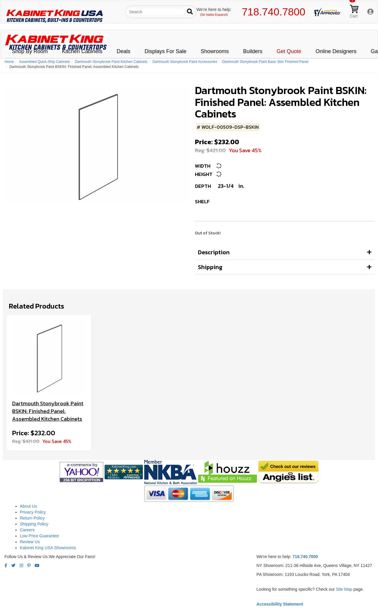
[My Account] (370, 12)
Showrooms (215, 51)
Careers (27, 530)
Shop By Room (30, 51)
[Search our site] (155, 12)
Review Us (30, 541)
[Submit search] (190, 12)
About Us (28, 506)
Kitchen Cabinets (82, 51)
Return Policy (32, 518)
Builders (252, 51)
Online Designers (335, 51)
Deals (123, 51)
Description (214, 252)
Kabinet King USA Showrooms (48, 547)
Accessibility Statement (279, 604)
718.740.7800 (273, 12)
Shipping (210, 267)
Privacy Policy (33, 512)
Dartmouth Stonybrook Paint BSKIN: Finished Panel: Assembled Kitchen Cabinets (47, 411)
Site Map (344, 589)
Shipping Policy (34, 524)
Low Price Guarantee (39, 535)
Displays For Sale (165, 51)
